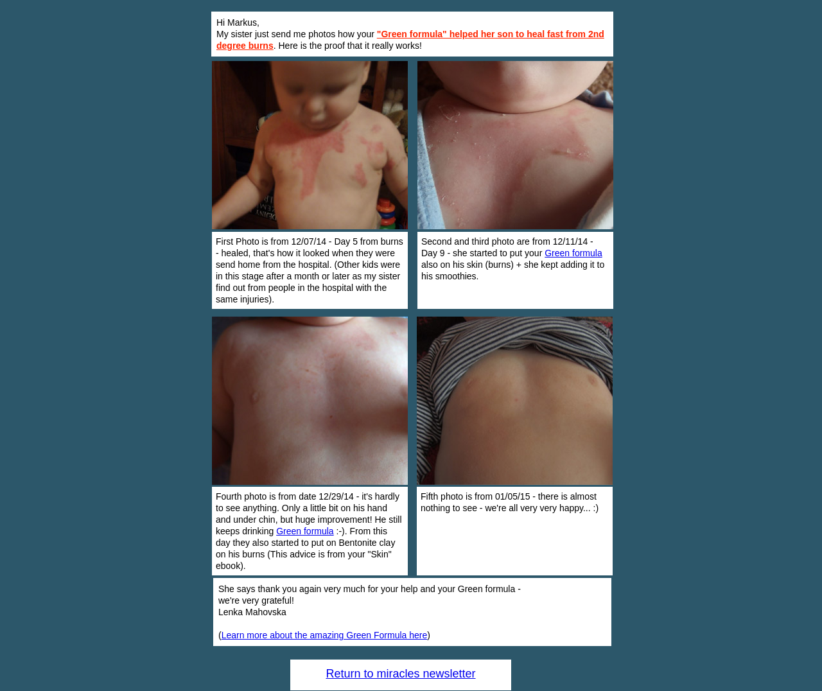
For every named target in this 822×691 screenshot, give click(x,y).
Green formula (573, 253)
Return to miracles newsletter (400, 673)
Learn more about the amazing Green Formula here (325, 635)
